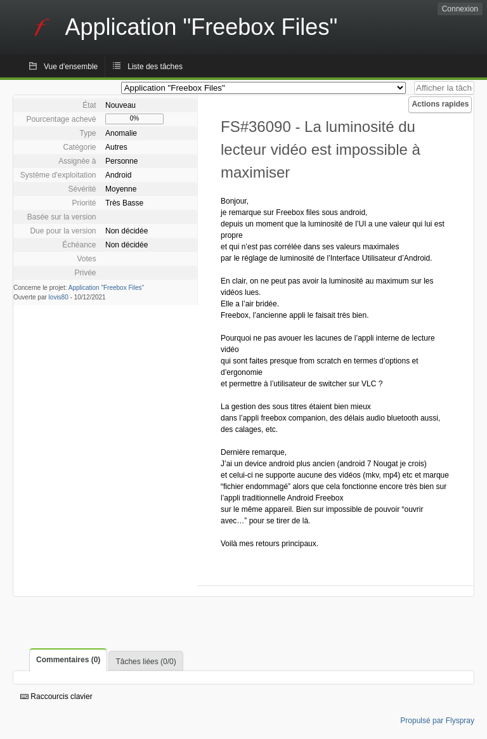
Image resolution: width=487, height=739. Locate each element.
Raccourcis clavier (56, 696)
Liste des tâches (155, 66)
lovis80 (58, 297)
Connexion (460, 8)
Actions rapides (440, 104)
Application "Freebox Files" (106, 287)
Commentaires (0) (68, 659)
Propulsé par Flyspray (437, 720)
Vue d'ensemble (71, 66)
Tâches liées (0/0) (145, 661)
